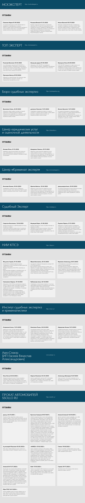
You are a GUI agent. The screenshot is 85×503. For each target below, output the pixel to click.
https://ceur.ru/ (50, 309)
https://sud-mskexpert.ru (31, 4)
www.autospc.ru (50, 355)
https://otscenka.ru (51, 130)
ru (36, 45)
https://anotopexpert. (30, 45)
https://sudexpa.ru (51, 207)
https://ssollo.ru (50, 397)
